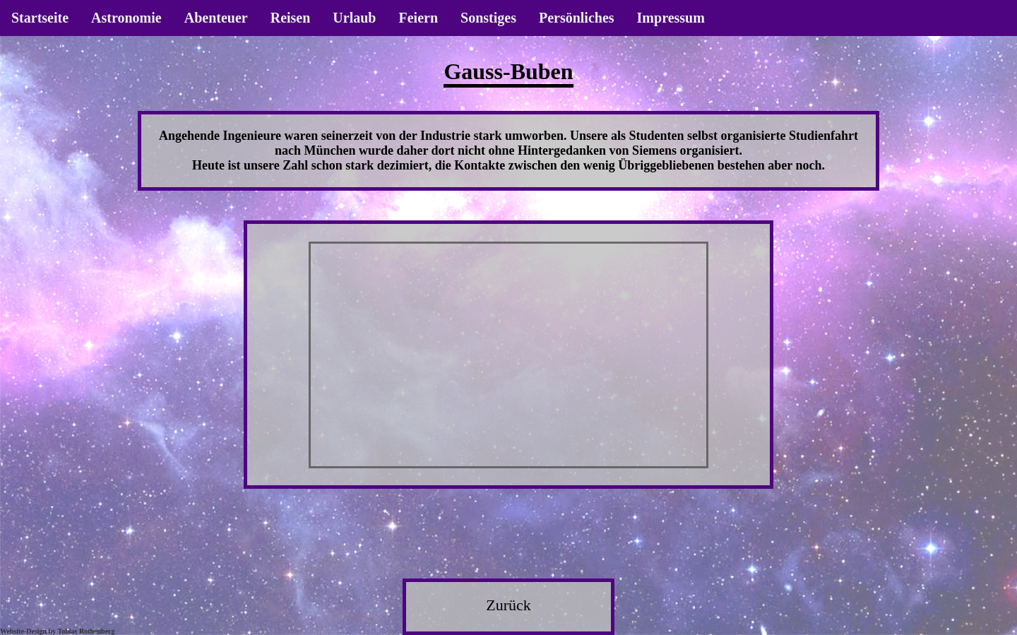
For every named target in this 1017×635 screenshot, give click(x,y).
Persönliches (576, 17)
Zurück (508, 605)
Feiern (418, 17)
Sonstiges (488, 17)
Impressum (671, 17)
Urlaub (354, 17)
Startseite (40, 17)
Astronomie (126, 17)
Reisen (290, 17)
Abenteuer (216, 17)
